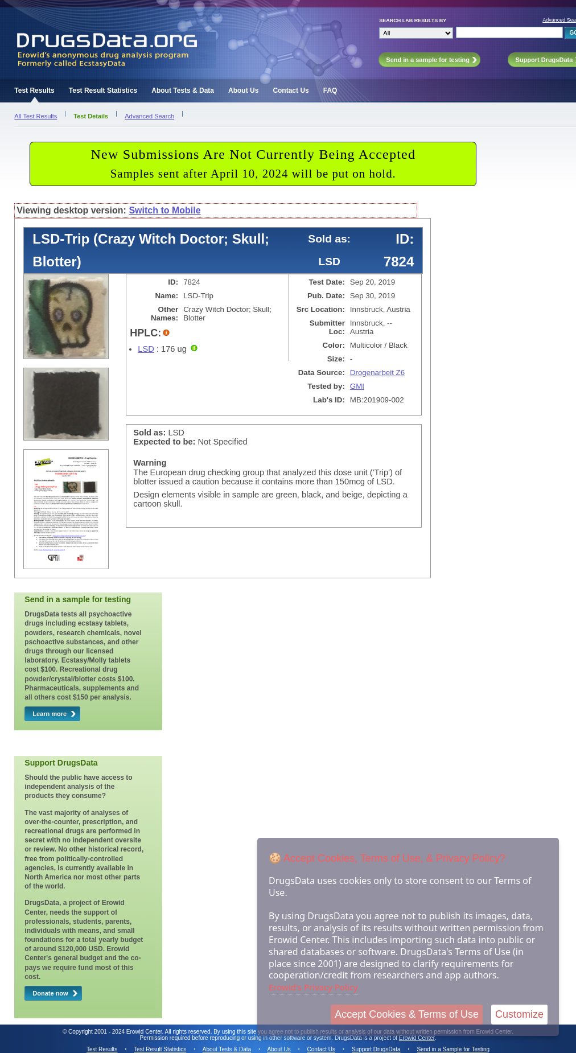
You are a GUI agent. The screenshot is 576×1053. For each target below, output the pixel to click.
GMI (357, 386)
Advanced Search (149, 116)
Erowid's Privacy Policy (313, 987)
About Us (243, 90)
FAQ (330, 90)
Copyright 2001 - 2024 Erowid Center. (115, 1032)
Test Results (34, 90)
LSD (146, 348)
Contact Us (290, 90)
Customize (519, 1014)
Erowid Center (417, 1038)
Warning (149, 462)
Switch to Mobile (164, 210)
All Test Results (35, 116)
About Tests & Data (182, 90)
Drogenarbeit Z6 (377, 372)
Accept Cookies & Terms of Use (407, 1014)
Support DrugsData (376, 1049)
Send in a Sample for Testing (453, 1049)
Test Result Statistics (103, 90)
